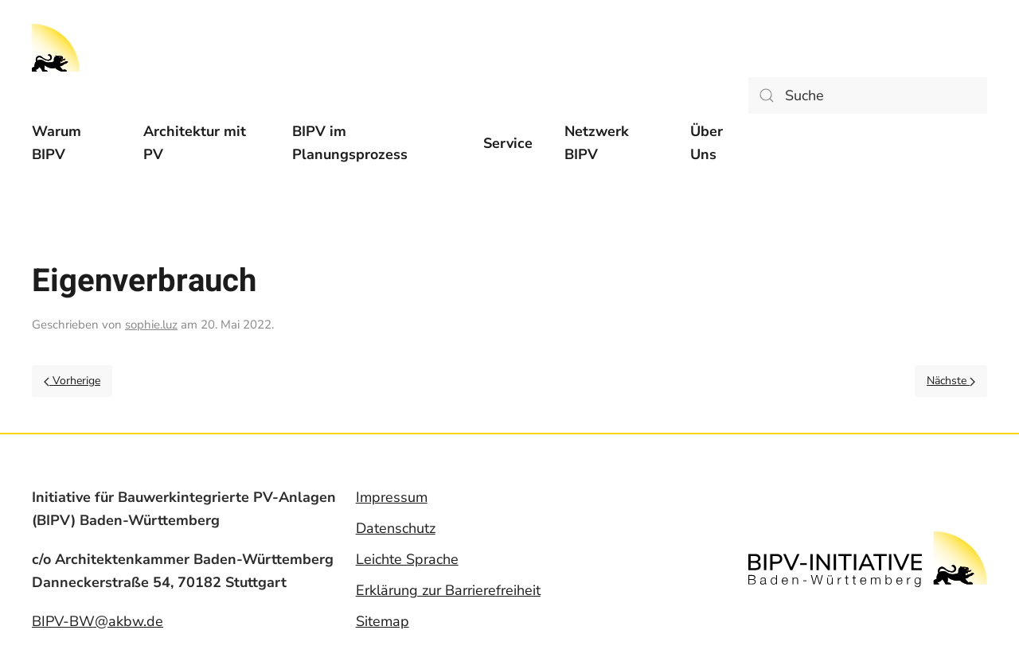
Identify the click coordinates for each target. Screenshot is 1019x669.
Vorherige (72, 380)
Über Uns (706, 143)
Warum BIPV (56, 143)
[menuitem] (71, 143)
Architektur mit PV (194, 143)
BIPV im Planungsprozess (350, 143)
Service (508, 143)
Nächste (951, 380)
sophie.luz (151, 325)
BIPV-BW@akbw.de (97, 621)
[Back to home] (56, 48)
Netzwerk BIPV (596, 143)
